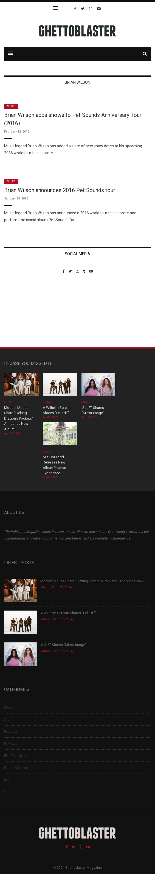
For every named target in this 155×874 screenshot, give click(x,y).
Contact (10, 792)
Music (11, 106)
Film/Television (16, 756)
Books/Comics (16, 768)
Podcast (10, 731)
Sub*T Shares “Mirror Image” (63, 645)
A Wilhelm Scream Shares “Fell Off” (68, 613)
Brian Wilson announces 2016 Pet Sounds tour (59, 190)
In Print (9, 780)
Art (6, 719)
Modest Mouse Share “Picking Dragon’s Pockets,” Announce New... (93, 581)
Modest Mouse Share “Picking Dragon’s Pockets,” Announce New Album (19, 418)
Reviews (10, 743)
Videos (47, 402)
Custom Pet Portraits (20, 311)
